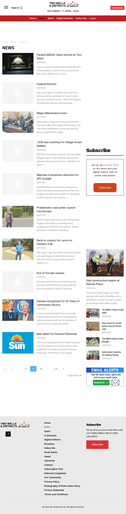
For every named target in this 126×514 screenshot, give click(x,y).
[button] (17, 8)
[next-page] (63, 368)
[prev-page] (5, 368)
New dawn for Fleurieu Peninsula (57, 333)
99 (41, 368)
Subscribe (105, 187)
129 (55, 368)
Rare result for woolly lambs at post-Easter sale (111, 326)
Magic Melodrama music (52, 113)
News (13, 42)
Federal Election (46, 84)
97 (26, 368)
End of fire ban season (50, 273)
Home (5, 42)
